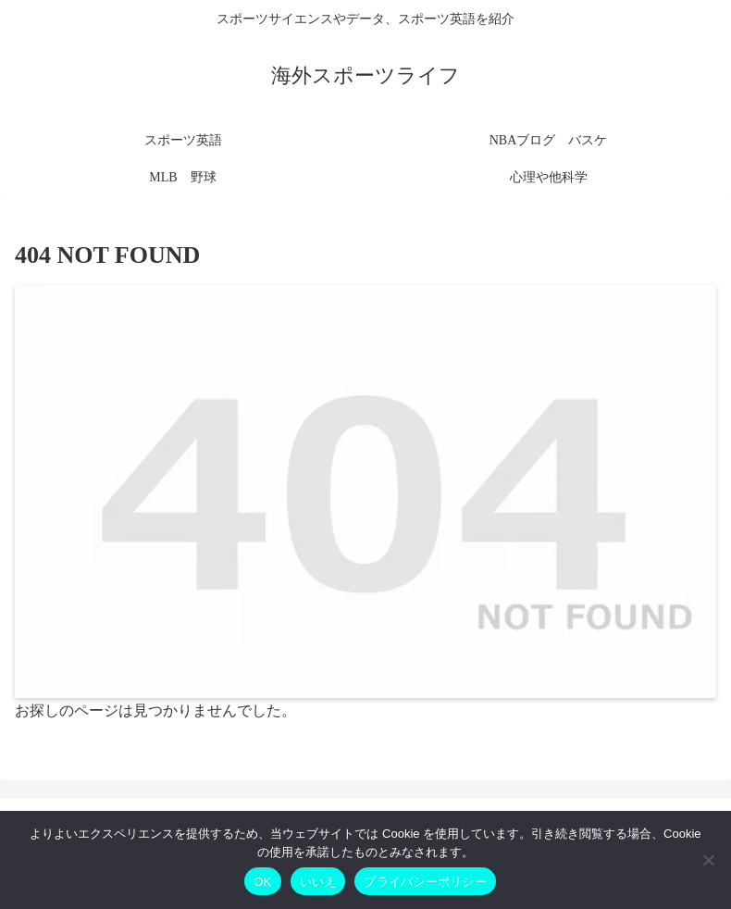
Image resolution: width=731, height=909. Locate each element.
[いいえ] (708, 860)
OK (262, 882)
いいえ (318, 882)
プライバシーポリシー (425, 882)
